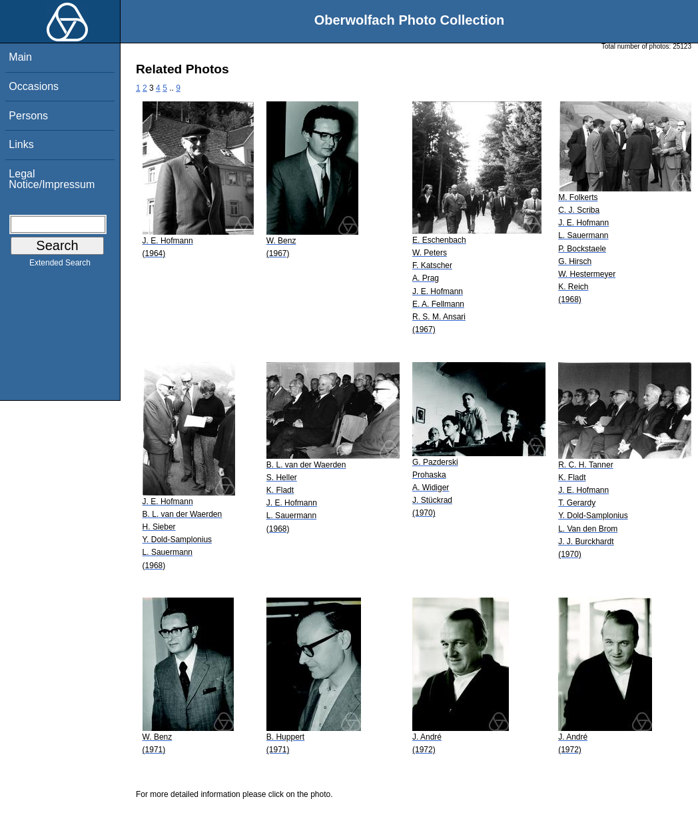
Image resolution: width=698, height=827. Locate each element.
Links (21, 144)
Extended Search (60, 265)
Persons (28, 115)
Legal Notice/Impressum (52, 179)
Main (20, 57)
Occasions (34, 86)
